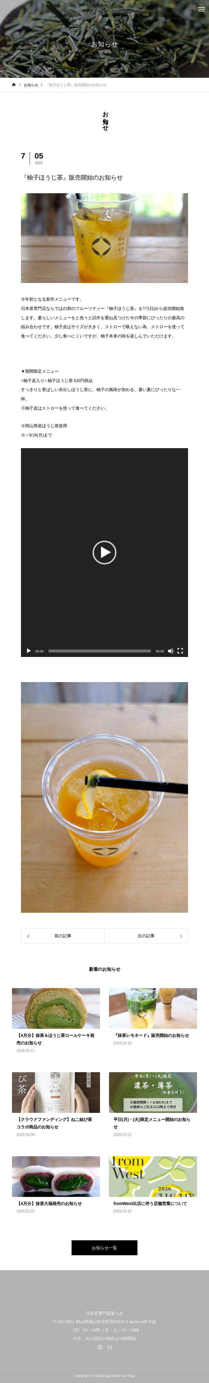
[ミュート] (171, 651)
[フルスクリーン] (180, 651)
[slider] (100, 650)
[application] (104, 552)
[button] (104, 553)
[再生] (29, 651)
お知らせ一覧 (104, 1247)
